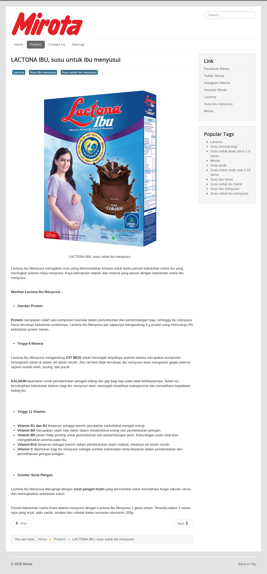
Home (18, 44)
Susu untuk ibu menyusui (79, 72)
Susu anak (218, 165)
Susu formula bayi (224, 146)
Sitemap (78, 44)
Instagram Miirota (217, 83)
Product (36, 44)
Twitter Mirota (214, 76)
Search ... (204, 11)
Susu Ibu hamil (221, 179)
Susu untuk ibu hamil (226, 184)
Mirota (208, 111)
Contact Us (56, 44)
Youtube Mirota (215, 90)
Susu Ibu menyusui (43, 72)
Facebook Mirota (216, 69)
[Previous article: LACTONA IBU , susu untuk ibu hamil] (21, 524)
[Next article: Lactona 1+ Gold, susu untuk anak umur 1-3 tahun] (183, 524)
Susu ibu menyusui (218, 104)
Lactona (18, 72)
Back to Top (247, 564)
